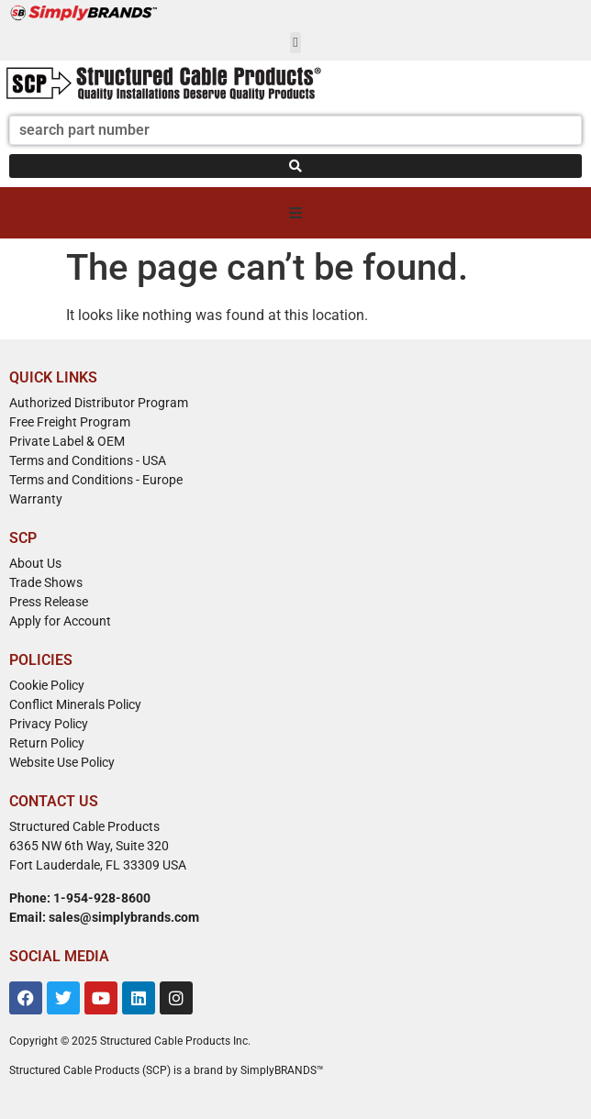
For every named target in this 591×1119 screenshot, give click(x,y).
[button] (296, 42)
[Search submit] (295, 166)
